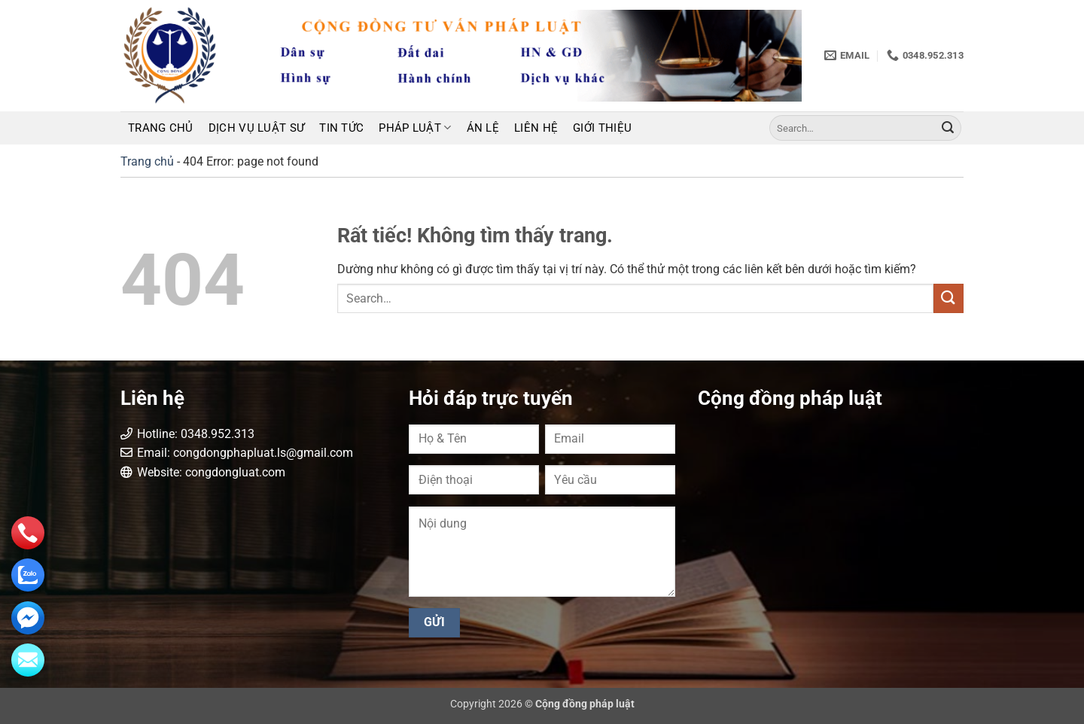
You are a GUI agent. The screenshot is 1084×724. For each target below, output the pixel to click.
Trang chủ (160, 128)
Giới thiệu (602, 128)
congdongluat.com (235, 472)
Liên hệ (536, 128)
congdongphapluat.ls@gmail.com (263, 453)
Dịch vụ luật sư (257, 128)
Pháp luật (415, 127)
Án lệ (483, 128)
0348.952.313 (217, 434)
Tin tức (341, 128)
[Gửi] (948, 128)
